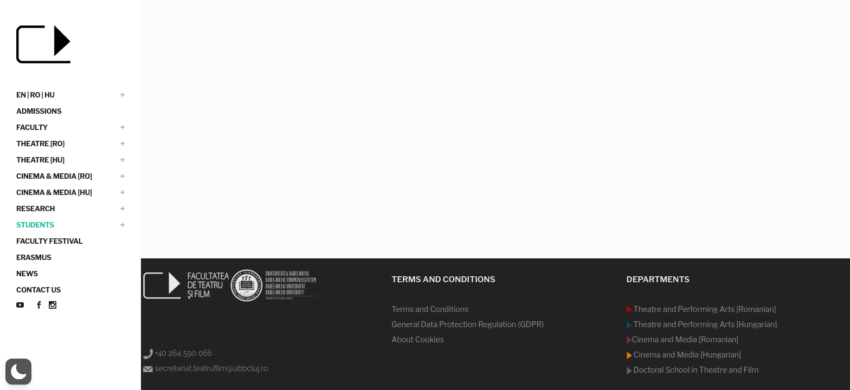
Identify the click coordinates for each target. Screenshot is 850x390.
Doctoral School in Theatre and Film (695, 369)
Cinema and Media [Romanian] (685, 339)
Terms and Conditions (429, 309)
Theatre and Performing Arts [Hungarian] (704, 324)
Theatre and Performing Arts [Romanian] (704, 309)
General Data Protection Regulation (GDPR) (467, 324)
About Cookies (417, 339)
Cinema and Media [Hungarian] (686, 354)
